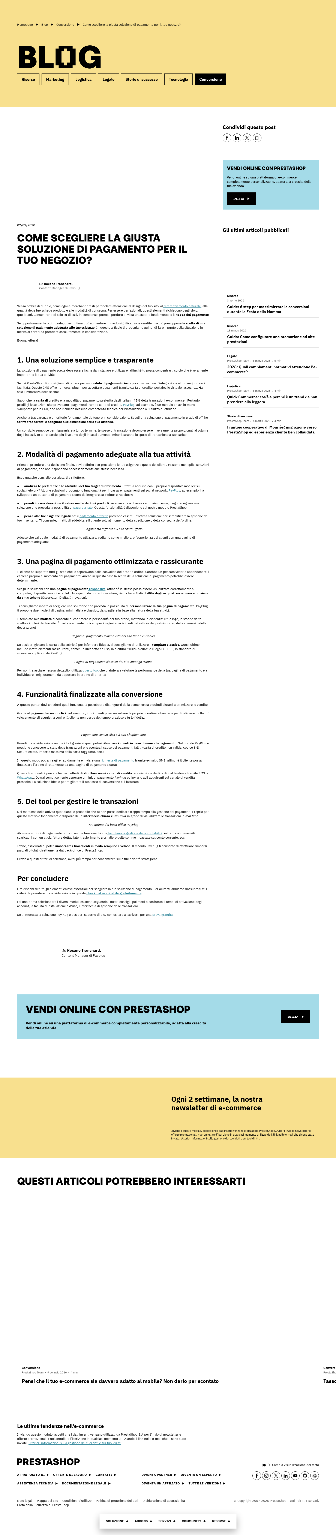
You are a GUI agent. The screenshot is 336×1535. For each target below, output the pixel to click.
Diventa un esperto (201, 1475)
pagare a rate (82, 507)
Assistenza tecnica (37, 1483)
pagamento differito (93, 516)
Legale (108, 79)
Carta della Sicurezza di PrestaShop (43, 1505)
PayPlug (128, 405)
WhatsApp (24, 777)
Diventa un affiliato (162, 1483)
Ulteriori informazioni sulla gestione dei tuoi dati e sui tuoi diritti (220, 1138)
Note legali (25, 1501)
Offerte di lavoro (72, 1475)
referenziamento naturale (182, 306)
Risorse (221, 1521)
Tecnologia (178, 79)
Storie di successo (142, 79)
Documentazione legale (86, 1483)
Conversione (210, 79)
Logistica (83, 79)
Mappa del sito (47, 1501)
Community (194, 1521)
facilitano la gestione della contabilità (134, 833)
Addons (143, 1521)
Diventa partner (159, 1475)
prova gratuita (162, 915)
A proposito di (33, 1475)
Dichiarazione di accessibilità (163, 1501)
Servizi (167, 1521)
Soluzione (117, 1521)
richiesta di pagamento (117, 760)
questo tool (90, 670)
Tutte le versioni (207, 1483)
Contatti (106, 1475)
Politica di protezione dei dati (117, 1501)
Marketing (55, 79)
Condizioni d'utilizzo (77, 1501)
